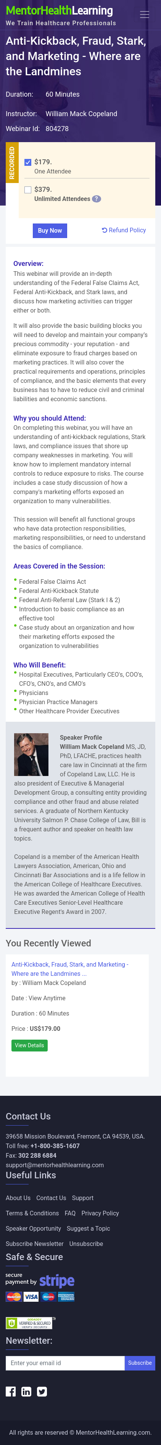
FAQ (70, 1213)
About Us (18, 1198)
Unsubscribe (86, 1243)
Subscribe (140, 1363)
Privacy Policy (100, 1213)
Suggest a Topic (88, 1228)
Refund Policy (124, 230)
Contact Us (51, 1198)
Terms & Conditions (32, 1213)
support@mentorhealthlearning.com (55, 1165)
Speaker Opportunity (33, 1228)
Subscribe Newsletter (35, 1243)
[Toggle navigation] (144, 14)
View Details (29, 1045)
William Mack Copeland (81, 114)
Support (82, 1198)
